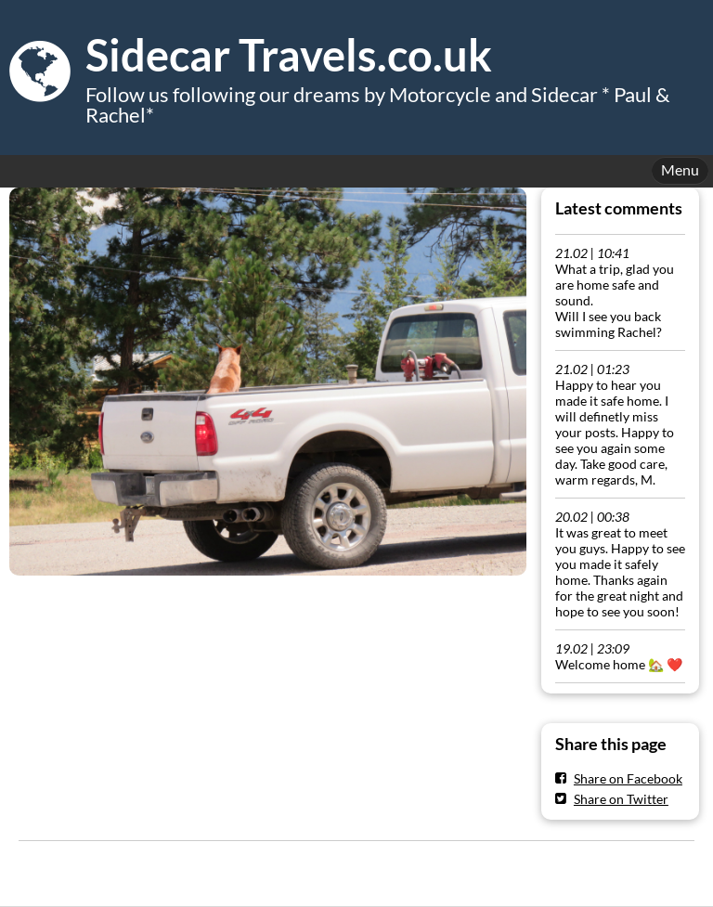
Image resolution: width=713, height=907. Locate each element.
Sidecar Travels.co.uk (288, 55)
